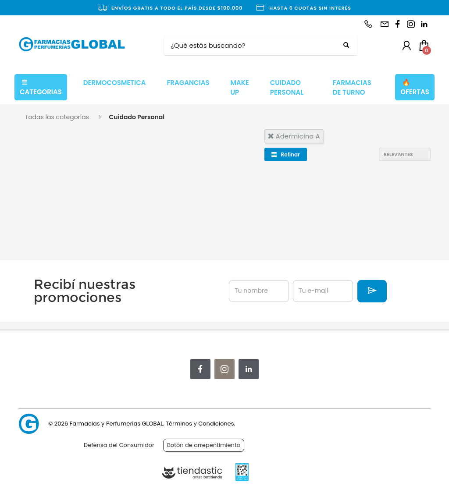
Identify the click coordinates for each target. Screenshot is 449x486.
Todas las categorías (57, 117)
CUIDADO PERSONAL (286, 87)
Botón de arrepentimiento (203, 445)
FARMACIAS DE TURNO (352, 87)
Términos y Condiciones (200, 423)
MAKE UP (240, 87)
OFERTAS (414, 87)
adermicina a (293, 136)
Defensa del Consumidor (119, 445)
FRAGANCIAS (188, 82)
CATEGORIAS (41, 87)
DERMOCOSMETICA (114, 82)
